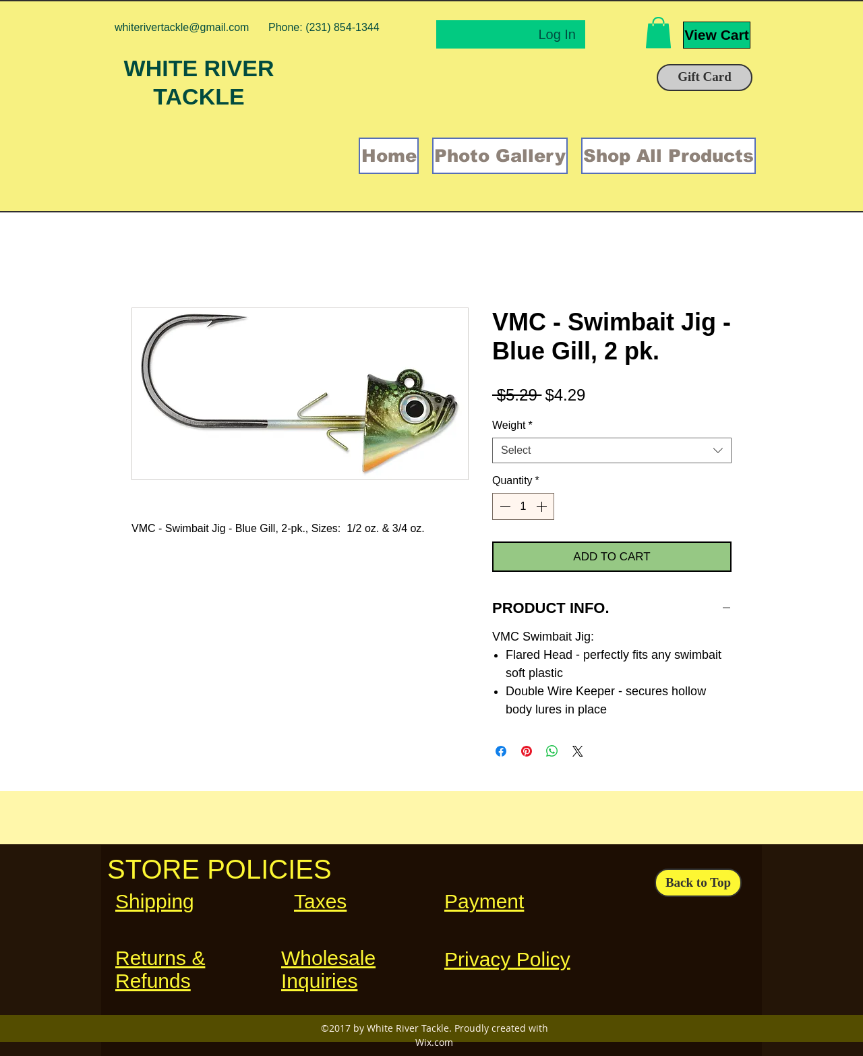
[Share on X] (578, 751)
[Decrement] (503, 506)
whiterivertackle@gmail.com (182, 27)
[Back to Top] (698, 883)
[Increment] (542, 506)
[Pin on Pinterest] (526, 751)
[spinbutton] (523, 506)
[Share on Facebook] (501, 751)
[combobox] (612, 450)
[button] (658, 33)
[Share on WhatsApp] (552, 751)
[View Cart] (716, 35)
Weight (512, 425)
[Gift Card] (704, 77)
